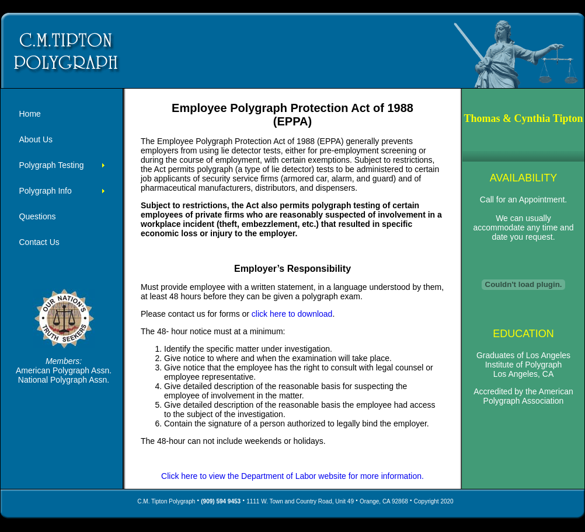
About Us (36, 139)
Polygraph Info (45, 190)
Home (30, 113)
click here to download (292, 313)
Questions (37, 216)
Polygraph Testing (51, 165)
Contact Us (39, 242)
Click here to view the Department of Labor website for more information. (292, 476)
